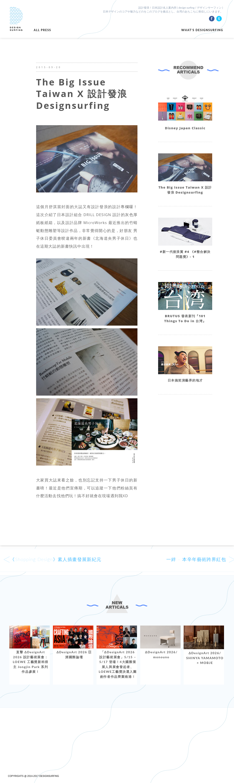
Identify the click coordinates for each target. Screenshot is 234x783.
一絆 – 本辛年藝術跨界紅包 (196, 559)
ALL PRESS (42, 30)
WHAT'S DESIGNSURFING (202, 30)
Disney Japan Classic (185, 128)
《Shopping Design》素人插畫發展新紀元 (56, 559)
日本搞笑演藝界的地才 (185, 380)
